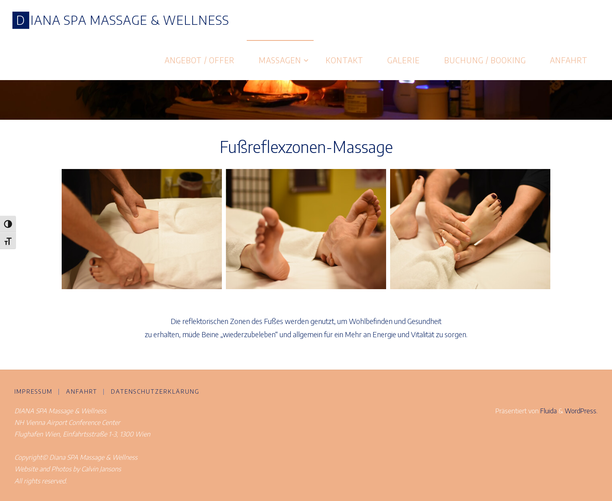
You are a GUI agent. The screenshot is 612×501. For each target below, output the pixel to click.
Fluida (548, 410)
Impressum (33, 391)
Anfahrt (81, 391)
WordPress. (581, 410)
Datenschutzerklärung (155, 391)
